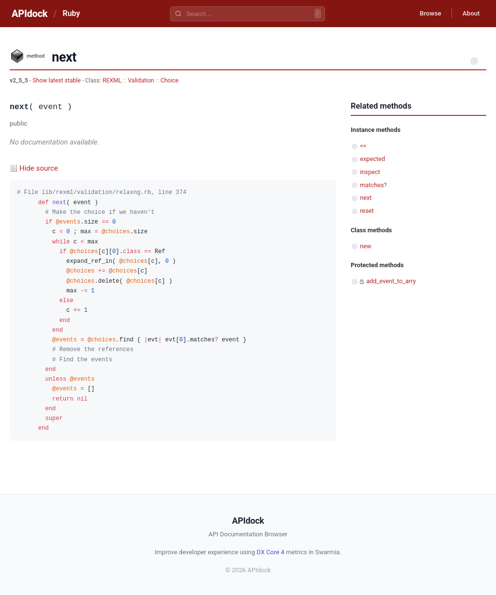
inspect (370, 172)
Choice (169, 80)
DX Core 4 (270, 552)
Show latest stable (57, 80)
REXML (112, 80)
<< (363, 145)
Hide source (38, 168)
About (469, 13)
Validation (141, 80)
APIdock (29, 13)
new (365, 246)
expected (372, 158)
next (366, 197)
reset (366, 210)
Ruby (71, 13)
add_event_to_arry (391, 281)
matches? (373, 185)
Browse (425, 13)
